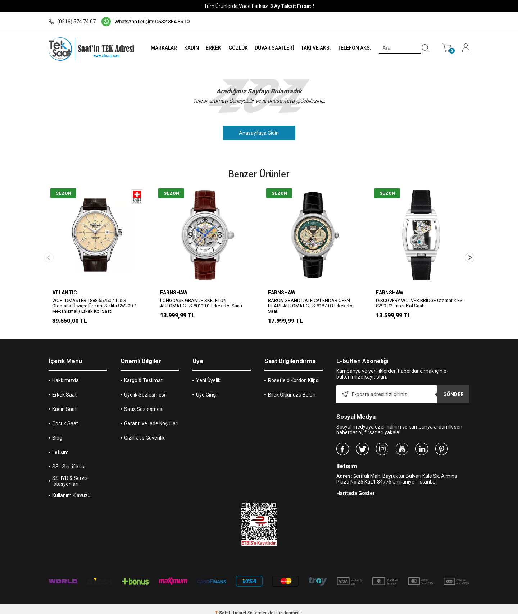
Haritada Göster (355, 485)
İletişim (60, 444)
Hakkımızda (65, 372)
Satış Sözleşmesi (143, 401)
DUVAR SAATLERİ (272, 48)
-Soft (222, 605)
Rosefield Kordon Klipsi (293, 372)
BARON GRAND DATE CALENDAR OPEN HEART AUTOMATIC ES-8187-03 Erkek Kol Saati (311, 306)
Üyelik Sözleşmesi (144, 387)
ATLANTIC (64, 292)
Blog (57, 430)
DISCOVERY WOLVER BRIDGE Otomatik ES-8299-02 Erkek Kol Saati (420, 303)
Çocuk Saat (65, 415)
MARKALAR (160, 48)
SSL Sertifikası (68, 459)
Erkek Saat (64, 387)
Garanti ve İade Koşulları (151, 415)
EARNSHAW (173, 292)
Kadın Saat (64, 401)
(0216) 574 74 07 (72, 21)
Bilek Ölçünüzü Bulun (291, 387)
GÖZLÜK (236, 48)
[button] (469, 253)
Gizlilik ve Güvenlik (144, 430)
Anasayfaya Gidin (259, 133)
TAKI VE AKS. (315, 48)
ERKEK (211, 48)
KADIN (188, 48)
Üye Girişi (206, 387)
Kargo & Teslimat (143, 372)
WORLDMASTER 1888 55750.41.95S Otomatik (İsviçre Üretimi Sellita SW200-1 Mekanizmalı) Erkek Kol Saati (94, 306)
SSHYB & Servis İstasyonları (70, 473)
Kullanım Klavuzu (71, 487)
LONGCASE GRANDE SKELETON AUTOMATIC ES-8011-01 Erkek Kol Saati (201, 303)
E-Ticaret (237, 605)
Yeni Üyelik (208, 372)
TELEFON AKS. (354, 48)
